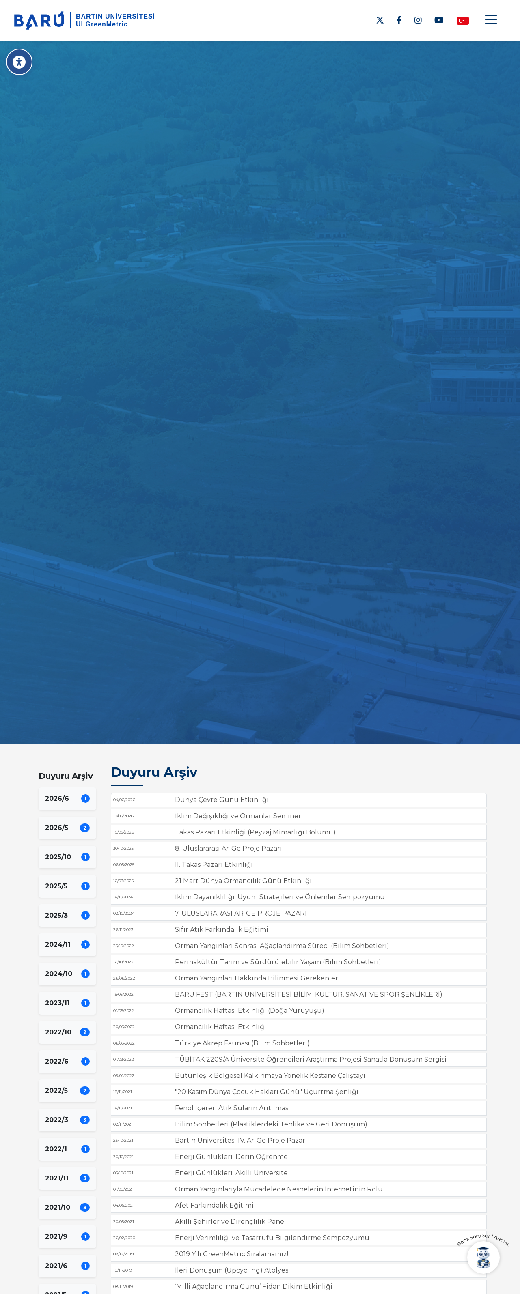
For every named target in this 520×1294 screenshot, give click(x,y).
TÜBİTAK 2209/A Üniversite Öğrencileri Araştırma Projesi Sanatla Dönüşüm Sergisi (311, 1059)
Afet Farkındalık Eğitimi (214, 1205)
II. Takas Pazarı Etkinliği (214, 864)
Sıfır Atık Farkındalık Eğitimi (221, 929)
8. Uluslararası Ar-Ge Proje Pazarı (228, 848)
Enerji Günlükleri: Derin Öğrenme (231, 1157)
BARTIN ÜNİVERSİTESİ (115, 16)
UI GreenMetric (102, 24)
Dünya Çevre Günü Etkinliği (222, 800)
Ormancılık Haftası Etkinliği (220, 1027)
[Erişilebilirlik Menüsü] (19, 62)
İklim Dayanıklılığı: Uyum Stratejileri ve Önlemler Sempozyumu (280, 897)
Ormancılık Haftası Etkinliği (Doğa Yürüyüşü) (249, 1011)
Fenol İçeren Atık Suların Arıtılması (232, 1108)
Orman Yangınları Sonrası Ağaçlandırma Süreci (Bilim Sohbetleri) (282, 946)
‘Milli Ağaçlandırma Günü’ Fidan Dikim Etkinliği (253, 1286)
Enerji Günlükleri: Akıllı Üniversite (231, 1173)
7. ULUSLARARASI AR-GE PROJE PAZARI (241, 913)
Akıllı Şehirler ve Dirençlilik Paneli (231, 1221)
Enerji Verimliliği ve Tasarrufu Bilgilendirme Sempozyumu (272, 1238)
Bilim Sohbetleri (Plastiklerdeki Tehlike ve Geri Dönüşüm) (271, 1124)
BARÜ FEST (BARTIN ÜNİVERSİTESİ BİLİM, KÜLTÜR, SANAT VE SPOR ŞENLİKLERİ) (308, 994)
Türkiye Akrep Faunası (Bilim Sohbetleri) (242, 1043)
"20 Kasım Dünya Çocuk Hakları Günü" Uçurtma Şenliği (266, 1092)
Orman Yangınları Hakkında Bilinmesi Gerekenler (256, 978)
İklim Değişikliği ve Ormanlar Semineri (239, 816)
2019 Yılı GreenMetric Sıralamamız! (231, 1254)
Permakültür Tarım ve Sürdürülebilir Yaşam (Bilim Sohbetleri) (278, 962)
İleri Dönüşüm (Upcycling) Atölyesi (232, 1270)
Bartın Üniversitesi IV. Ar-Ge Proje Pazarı (241, 1140)
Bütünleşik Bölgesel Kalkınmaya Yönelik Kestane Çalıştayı (270, 1075)
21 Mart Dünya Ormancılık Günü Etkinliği (243, 881)
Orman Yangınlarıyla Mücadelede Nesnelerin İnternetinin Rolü (279, 1189)
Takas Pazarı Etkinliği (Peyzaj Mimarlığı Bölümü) (255, 832)
